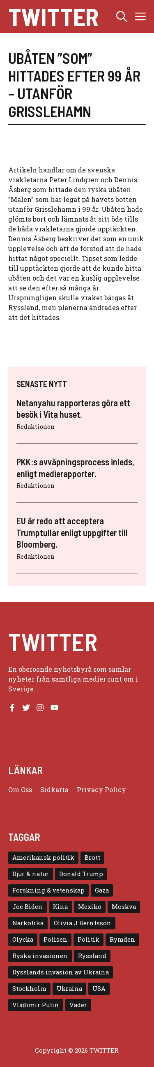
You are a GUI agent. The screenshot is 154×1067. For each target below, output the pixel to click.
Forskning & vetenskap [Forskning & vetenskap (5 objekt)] (48, 890)
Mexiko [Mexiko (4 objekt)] (89, 907)
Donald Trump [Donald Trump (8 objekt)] (81, 874)
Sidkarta (54, 789)
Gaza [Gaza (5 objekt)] (102, 890)
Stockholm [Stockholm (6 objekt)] (29, 988)
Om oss (20, 789)
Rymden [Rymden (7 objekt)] (122, 939)
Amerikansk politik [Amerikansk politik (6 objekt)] (43, 857)
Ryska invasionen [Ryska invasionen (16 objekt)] (40, 956)
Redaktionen (35, 426)
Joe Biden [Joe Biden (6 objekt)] (27, 907)
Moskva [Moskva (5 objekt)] (124, 907)
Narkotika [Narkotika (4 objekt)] (28, 923)
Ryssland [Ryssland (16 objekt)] (92, 956)
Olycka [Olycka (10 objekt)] (22, 939)
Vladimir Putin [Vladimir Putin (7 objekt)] (35, 1005)
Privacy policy (101, 789)
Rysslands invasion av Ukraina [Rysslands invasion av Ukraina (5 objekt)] (60, 972)
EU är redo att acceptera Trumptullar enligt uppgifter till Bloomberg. (72, 532)
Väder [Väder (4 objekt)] (78, 1005)
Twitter (53, 16)
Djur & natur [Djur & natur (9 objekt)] (30, 874)
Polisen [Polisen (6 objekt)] (55, 939)
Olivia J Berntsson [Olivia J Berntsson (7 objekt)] (82, 923)
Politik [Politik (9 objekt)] (88, 939)
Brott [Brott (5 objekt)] (92, 857)
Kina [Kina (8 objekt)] (60, 907)
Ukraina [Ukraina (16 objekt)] (69, 988)
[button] (121, 16)
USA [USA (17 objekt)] (99, 988)
